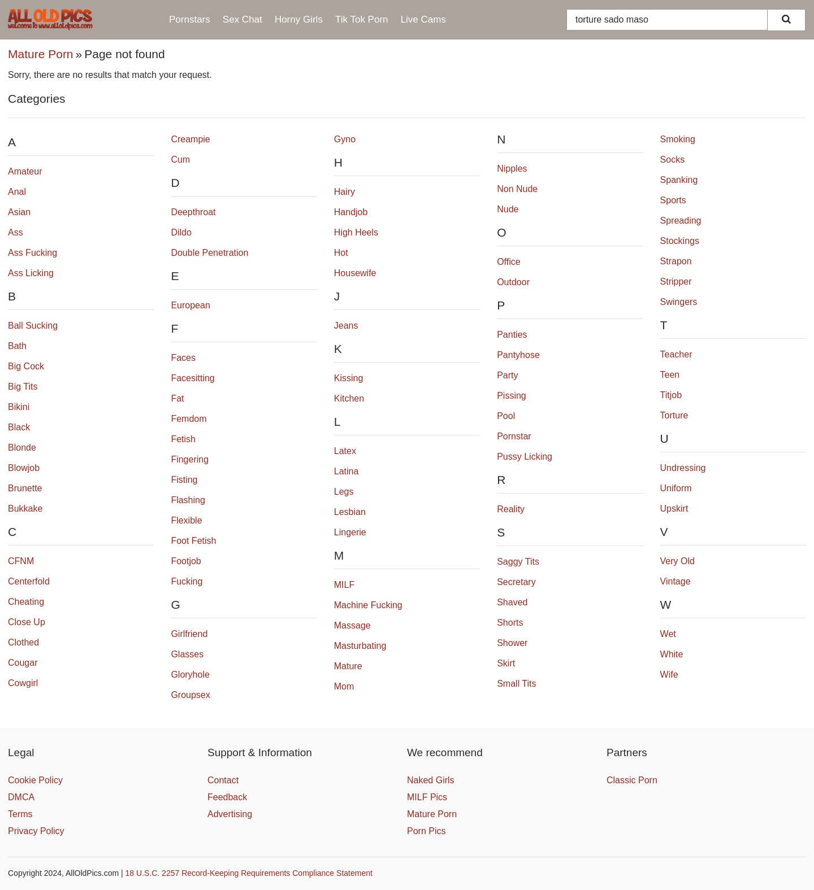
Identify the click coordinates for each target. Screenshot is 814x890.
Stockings (679, 241)
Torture (674, 415)
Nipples (512, 168)
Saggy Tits (518, 561)
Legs (344, 491)
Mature (348, 666)
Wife (669, 674)
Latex (345, 451)
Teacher (676, 354)
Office (509, 262)
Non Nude (517, 189)
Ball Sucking (33, 325)
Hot (341, 253)
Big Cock (26, 366)
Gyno (345, 139)
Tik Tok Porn (361, 19)
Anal (17, 192)
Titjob (671, 395)
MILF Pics (427, 797)
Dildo (181, 232)
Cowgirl (23, 683)
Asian (19, 212)
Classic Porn (632, 780)
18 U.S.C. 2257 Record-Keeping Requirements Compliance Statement (249, 873)
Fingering (190, 459)
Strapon (676, 261)
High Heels (356, 232)
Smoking (677, 139)
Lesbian (350, 512)
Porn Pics (426, 831)
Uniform (676, 488)
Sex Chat (242, 19)
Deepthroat (193, 212)
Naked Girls (430, 780)
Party (507, 375)
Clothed (23, 642)
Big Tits (22, 386)
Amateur (25, 171)
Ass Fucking (32, 253)
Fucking (186, 581)
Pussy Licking (524, 456)
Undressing (683, 468)
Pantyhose (518, 355)
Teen (670, 374)
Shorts (510, 622)
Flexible (186, 520)
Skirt (506, 663)
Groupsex (190, 695)
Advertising (229, 814)
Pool (506, 416)
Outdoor (513, 282)
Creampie (190, 139)
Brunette (25, 488)
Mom (344, 686)
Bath (17, 346)
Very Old (677, 561)
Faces (183, 358)
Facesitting (192, 378)
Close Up (26, 622)
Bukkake (25, 508)
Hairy (344, 192)
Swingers (679, 302)
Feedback (227, 797)
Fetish (183, 439)
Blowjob (24, 468)
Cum (180, 159)
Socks (672, 159)
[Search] (786, 20)
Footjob (186, 561)
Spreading (681, 220)
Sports (673, 200)
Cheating (26, 602)
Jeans (346, 325)
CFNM (21, 561)
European (190, 305)
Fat (177, 398)
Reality (511, 509)
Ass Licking (31, 273)
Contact (223, 780)
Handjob (351, 212)
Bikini (18, 407)
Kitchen (349, 398)
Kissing (348, 378)
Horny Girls (299, 19)
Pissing (511, 395)
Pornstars (189, 19)
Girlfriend (189, 634)
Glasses (187, 654)
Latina (346, 471)
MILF (344, 585)
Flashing (188, 500)
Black (19, 427)
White (671, 654)
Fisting (184, 480)
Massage (352, 625)
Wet (668, 634)
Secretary (516, 582)
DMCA (21, 797)
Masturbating (360, 646)
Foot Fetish (193, 541)
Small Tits (516, 683)
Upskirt (674, 508)
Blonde (22, 447)
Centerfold (29, 581)
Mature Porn (40, 53)
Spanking (679, 180)
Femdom (188, 419)
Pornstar (514, 436)
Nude (507, 209)
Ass (15, 232)
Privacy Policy (36, 831)
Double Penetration (209, 253)
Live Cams (423, 19)
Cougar (22, 663)
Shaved (512, 602)
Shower (512, 643)
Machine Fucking (368, 605)
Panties (512, 334)
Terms (20, 814)
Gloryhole (190, 674)
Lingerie (350, 532)
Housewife (355, 273)
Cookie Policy (35, 780)
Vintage (675, 581)
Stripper (676, 281)
